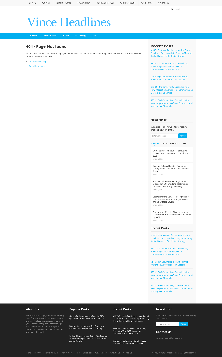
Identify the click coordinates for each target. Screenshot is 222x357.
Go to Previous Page (38, 61)
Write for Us (146, 3)
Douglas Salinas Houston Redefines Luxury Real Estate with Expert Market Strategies (87, 327)
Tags (185, 143)
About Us (46, 3)
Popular (155, 143)
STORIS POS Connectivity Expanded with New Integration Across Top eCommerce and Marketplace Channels (172, 90)
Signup (183, 136)
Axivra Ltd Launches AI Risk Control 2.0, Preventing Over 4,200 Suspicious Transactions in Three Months (169, 66)
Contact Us (163, 3)
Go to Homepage (37, 66)
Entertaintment (50, 35)
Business (33, 35)
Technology (80, 35)
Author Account (127, 3)
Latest (165, 143)
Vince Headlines (173, 353)
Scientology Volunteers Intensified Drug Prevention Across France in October (129, 342)
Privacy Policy (83, 3)
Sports (94, 35)
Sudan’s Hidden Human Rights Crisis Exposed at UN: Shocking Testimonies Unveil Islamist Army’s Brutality (88, 338)
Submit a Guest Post (105, 3)
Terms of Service (63, 3)
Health (66, 35)
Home (32, 3)
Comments (175, 143)
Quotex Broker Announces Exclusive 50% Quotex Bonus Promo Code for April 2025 (86, 317)
